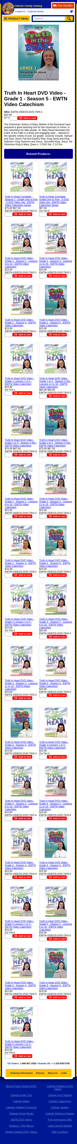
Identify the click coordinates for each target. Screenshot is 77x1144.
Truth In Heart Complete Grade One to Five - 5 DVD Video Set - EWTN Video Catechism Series (54, 201)
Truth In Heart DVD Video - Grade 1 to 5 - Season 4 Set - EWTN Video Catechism (21, 443)
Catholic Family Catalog (28, 5)
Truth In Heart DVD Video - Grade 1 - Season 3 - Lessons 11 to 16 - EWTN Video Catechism (55, 262)
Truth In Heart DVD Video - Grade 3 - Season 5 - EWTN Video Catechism (20, 745)
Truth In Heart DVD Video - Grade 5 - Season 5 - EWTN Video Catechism (54, 985)
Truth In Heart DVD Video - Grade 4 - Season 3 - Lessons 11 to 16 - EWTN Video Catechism (55, 805)
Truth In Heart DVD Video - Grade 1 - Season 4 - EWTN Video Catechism (20, 322)
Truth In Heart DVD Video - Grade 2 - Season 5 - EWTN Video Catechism (54, 563)
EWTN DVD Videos (21, 1119)
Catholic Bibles (21, 1101)
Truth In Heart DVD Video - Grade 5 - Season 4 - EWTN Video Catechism (20, 985)
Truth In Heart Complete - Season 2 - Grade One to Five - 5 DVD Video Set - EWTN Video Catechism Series (21, 201)
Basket (73, 11)
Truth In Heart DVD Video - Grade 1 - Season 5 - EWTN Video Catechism (54, 322)
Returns (40, 1073)
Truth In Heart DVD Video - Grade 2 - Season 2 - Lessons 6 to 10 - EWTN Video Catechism (21, 503)
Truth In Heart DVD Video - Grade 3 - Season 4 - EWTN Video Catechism (54, 683)
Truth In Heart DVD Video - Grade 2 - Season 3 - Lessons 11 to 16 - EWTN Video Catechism (55, 503)
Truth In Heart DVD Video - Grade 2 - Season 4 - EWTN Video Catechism (20, 563)
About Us (53, 1073)
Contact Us (20, 11)
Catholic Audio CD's (21, 1095)
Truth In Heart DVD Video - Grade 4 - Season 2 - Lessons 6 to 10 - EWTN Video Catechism (21, 805)
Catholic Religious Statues (59, 1113)
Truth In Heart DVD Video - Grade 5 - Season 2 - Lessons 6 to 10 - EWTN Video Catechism (55, 925)
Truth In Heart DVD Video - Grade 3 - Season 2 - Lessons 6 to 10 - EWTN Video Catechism (55, 623)
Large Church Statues (60, 1125)
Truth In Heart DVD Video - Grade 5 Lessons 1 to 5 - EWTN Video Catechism (19, 1044)
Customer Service (36, 11)
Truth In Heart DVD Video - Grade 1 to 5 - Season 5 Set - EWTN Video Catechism (55, 443)
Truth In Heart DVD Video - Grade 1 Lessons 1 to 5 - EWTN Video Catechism (19, 381)
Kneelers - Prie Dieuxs (21, 1125)
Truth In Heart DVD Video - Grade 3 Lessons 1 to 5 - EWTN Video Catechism (54, 745)
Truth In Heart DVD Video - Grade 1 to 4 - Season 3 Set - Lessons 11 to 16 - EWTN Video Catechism (55, 382)
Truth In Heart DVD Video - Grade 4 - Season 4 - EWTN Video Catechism (20, 865)
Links (64, 1073)
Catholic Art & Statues (60, 1095)
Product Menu (16, 18)
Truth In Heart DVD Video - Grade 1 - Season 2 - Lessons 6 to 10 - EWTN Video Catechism (21, 262)
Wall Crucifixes (60, 1132)
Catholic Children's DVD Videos (60, 1088)
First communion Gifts (60, 1119)
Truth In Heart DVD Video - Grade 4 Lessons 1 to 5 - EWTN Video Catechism (19, 924)
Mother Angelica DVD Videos (21, 1132)
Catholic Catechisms (60, 1101)
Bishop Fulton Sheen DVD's (21, 1086)
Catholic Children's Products (21, 1107)
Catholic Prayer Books (21, 1113)
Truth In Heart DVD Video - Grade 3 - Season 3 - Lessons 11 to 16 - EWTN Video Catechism (21, 685)
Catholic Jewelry (60, 1107)
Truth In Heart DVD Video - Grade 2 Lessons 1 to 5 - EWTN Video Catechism (19, 622)
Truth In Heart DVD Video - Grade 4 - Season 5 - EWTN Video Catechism (54, 865)
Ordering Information (21, 1073)
